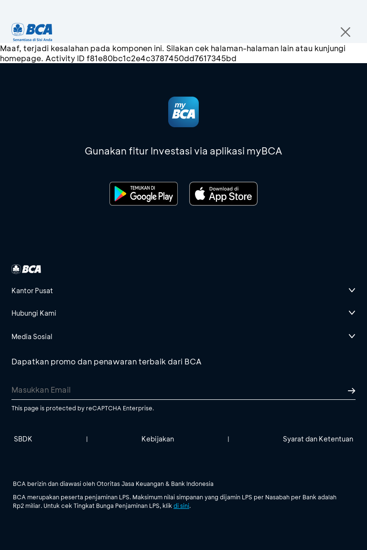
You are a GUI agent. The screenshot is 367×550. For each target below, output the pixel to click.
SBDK (23, 438)
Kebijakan (157, 438)
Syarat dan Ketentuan (318, 438)
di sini (181, 505)
